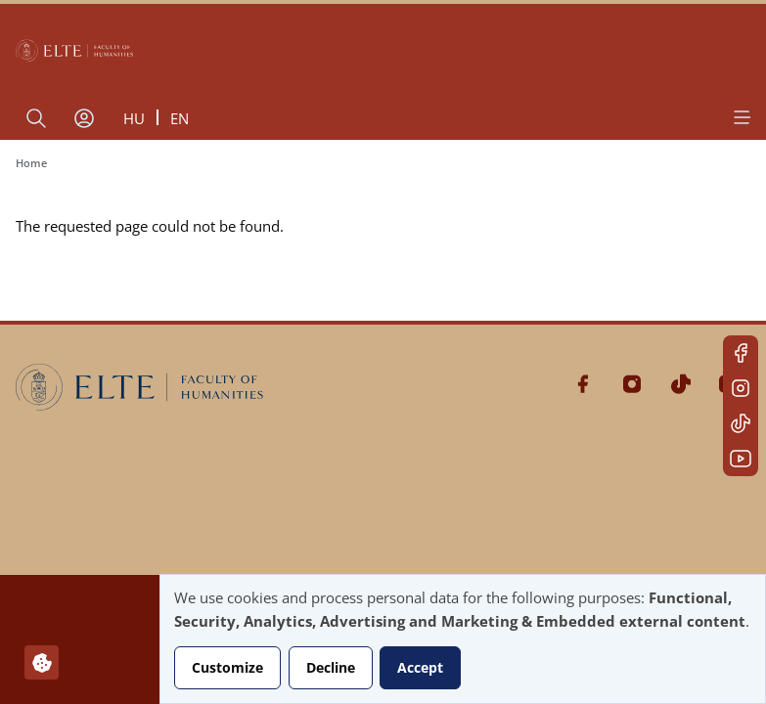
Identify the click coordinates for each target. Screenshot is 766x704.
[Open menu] (740, 117)
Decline (330, 667)
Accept (420, 667)
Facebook (740, 353)
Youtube (740, 458)
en (179, 118)
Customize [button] (227, 667)
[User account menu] (84, 118)
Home (31, 162)
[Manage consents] (41, 662)
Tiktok (740, 423)
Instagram (740, 388)
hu (134, 118)
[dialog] (462, 639)
